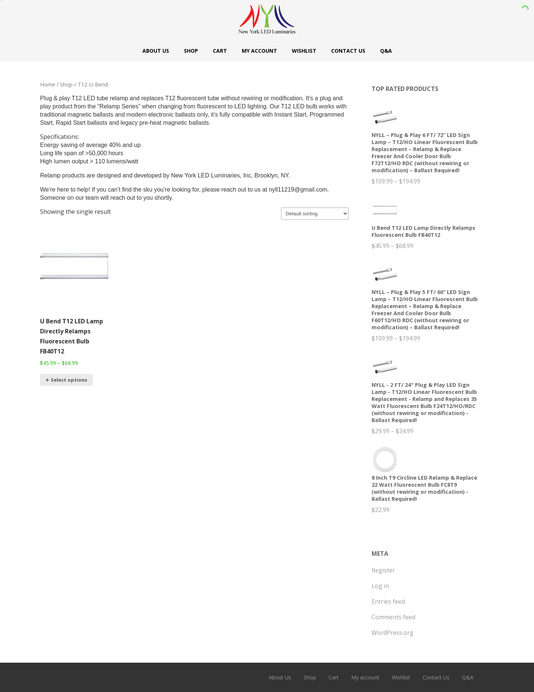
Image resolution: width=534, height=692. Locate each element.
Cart (220, 50)
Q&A (386, 50)
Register (383, 570)
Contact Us (348, 50)
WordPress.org (392, 633)
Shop (191, 50)
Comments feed (393, 617)
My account (259, 50)
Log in (380, 586)
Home (47, 84)
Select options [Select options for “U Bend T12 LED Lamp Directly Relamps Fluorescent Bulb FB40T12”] (69, 379)
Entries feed (388, 601)
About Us (155, 50)
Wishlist (304, 50)
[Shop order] (315, 214)
